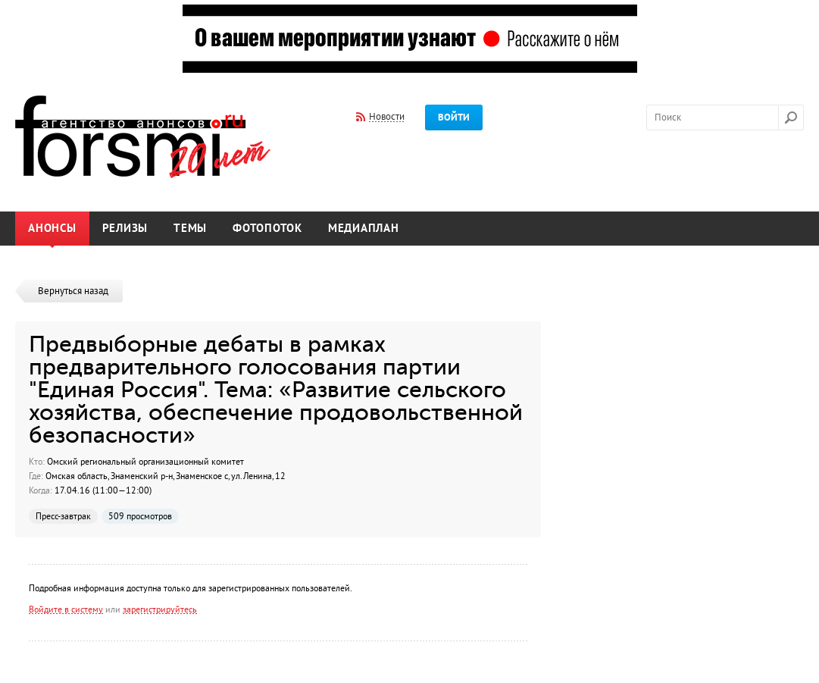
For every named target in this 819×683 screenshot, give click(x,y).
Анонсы (52, 228)
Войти (454, 117)
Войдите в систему (66, 609)
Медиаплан (363, 228)
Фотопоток (267, 228)
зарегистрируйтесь (160, 609)
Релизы (125, 228)
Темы (190, 228)
